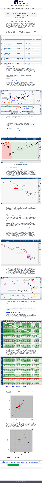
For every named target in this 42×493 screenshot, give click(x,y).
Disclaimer (27, 8)
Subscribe (8, 8)
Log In (37, 8)
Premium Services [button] (16, 8)
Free (4, 8)
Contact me (8, 78)
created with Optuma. (24, 164)
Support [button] (32, 8)
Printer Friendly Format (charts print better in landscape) (21, 21)
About (22, 8)
